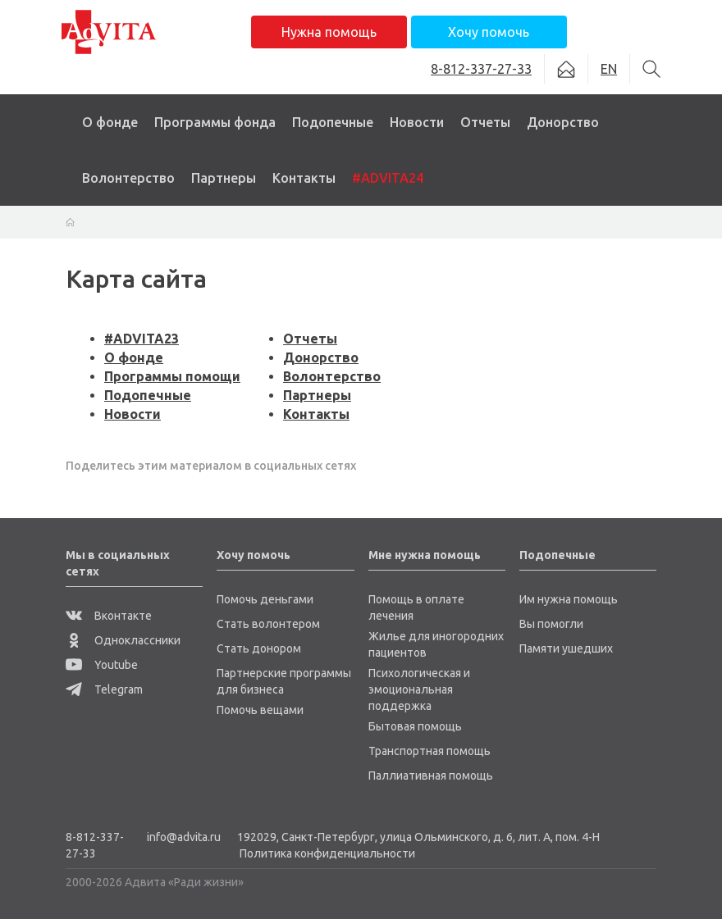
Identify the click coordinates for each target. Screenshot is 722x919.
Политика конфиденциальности (327, 853)
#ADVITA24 (387, 178)
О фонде (110, 122)
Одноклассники (123, 640)
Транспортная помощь (429, 750)
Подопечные (332, 122)
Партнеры (223, 178)
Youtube (102, 664)
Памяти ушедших (566, 648)
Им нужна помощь (568, 599)
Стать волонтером (268, 623)
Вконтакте (109, 615)
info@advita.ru (184, 837)
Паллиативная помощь (430, 775)
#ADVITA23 (141, 338)
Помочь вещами (260, 710)
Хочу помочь (488, 32)
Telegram (104, 689)
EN (609, 68)
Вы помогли (551, 623)
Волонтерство (128, 178)
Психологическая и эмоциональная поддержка (419, 689)
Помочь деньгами (265, 599)
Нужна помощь (329, 32)
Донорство (563, 122)
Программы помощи (172, 376)
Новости (417, 122)
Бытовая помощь (415, 726)
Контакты (304, 178)
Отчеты (485, 122)
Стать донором (259, 648)
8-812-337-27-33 (95, 845)
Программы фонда (215, 122)
